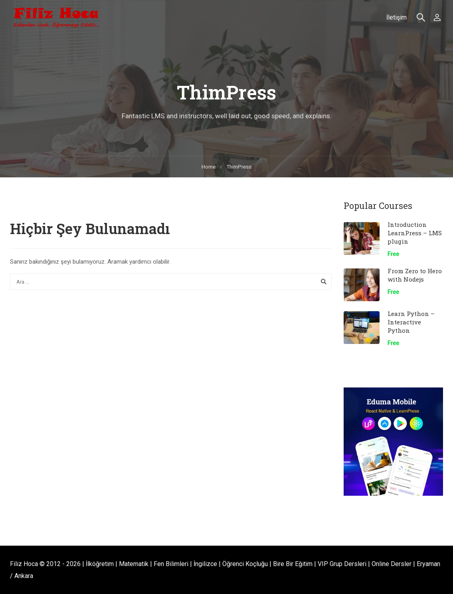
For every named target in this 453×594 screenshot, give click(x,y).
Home (209, 166)
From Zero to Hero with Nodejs (415, 275)
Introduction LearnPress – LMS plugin (415, 233)
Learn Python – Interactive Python (411, 322)
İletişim (396, 17)
